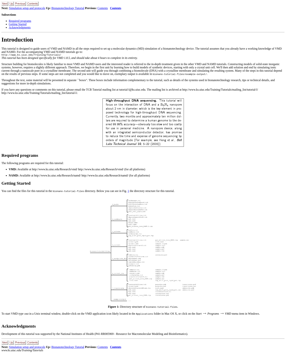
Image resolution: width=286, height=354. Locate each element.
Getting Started (17, 24)
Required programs (20, 20)
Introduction (17, 39)
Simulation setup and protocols (27, 8)
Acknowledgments (20, 27)
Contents (102, 8)
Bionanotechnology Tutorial (67, 8)
